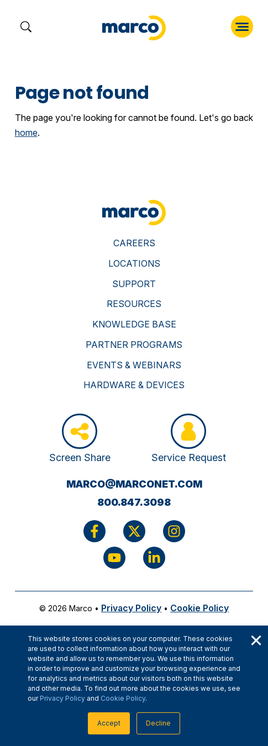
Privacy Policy (62, 698)
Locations (134, 263)
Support (134, 283)
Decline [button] (158, 723)
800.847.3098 (134, 502)
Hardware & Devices (134, 384)
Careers (134, 242)
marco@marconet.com (134, 484)
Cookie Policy (123, 698)
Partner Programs (134, 344)
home (26, 132)
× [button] (255, 639)
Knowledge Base (134, 324)
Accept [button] (108, 723)
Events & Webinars (134, 365)
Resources (134, 303)
